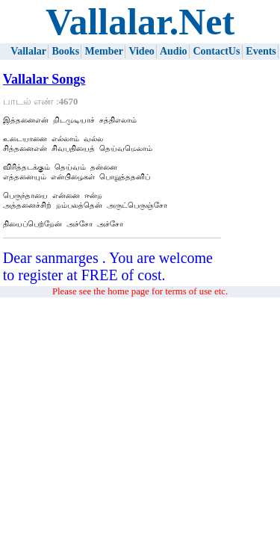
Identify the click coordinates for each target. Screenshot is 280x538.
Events (261, 51)
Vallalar (28, 51)
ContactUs (216, 51)
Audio (173, 51)
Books (66, 51)
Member (104, 51)
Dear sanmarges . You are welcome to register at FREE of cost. (108, 284)
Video (141, 51)
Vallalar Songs (44, 79)
